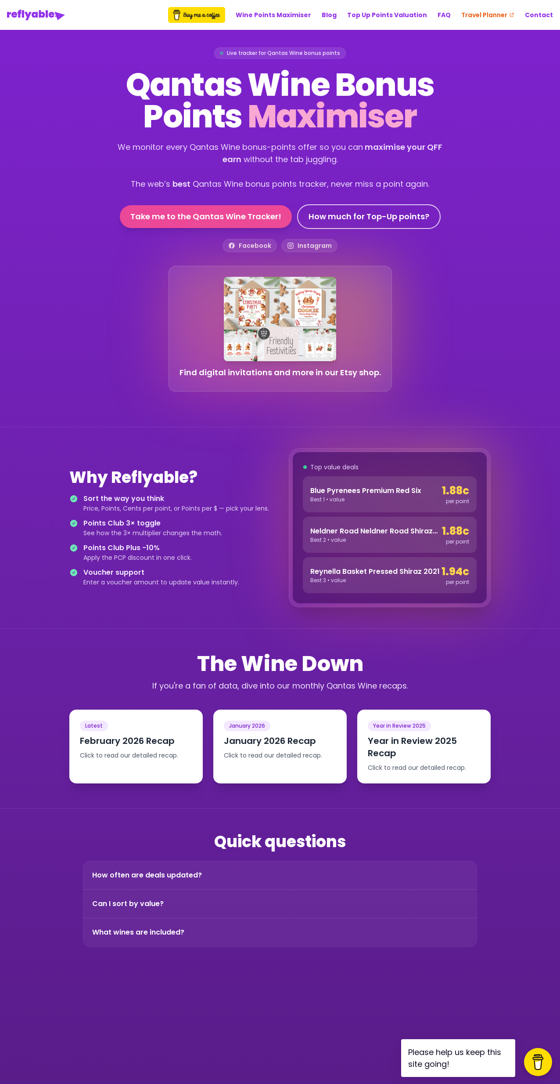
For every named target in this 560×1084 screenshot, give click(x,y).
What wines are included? (138, 932)
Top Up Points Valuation (387, 15)
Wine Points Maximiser (273, 15)
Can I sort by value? (128, 904)
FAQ (444, 15)
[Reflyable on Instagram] (309, 245)
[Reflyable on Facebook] (249, 245)
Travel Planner (487, 15)
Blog (329, 15)
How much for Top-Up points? (369, 216)
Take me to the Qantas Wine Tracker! (205, 216)
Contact (539, 15)
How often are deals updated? (147, 875)
